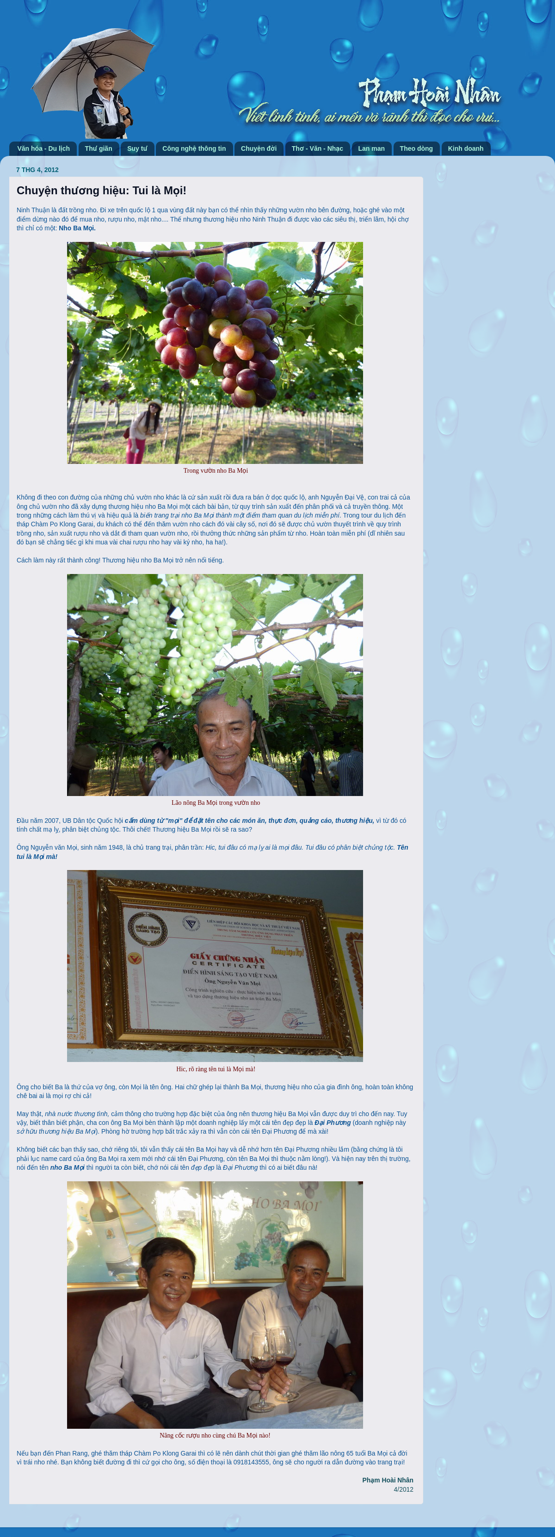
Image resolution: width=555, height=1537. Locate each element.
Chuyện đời (259, 148)
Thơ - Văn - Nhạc (317, 148)
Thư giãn (98, 148)
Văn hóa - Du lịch (44, 148)
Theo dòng (416, 148)
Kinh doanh (466, 148)
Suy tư (137, 148)
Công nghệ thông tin (194, 148)
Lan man (371, 148)
